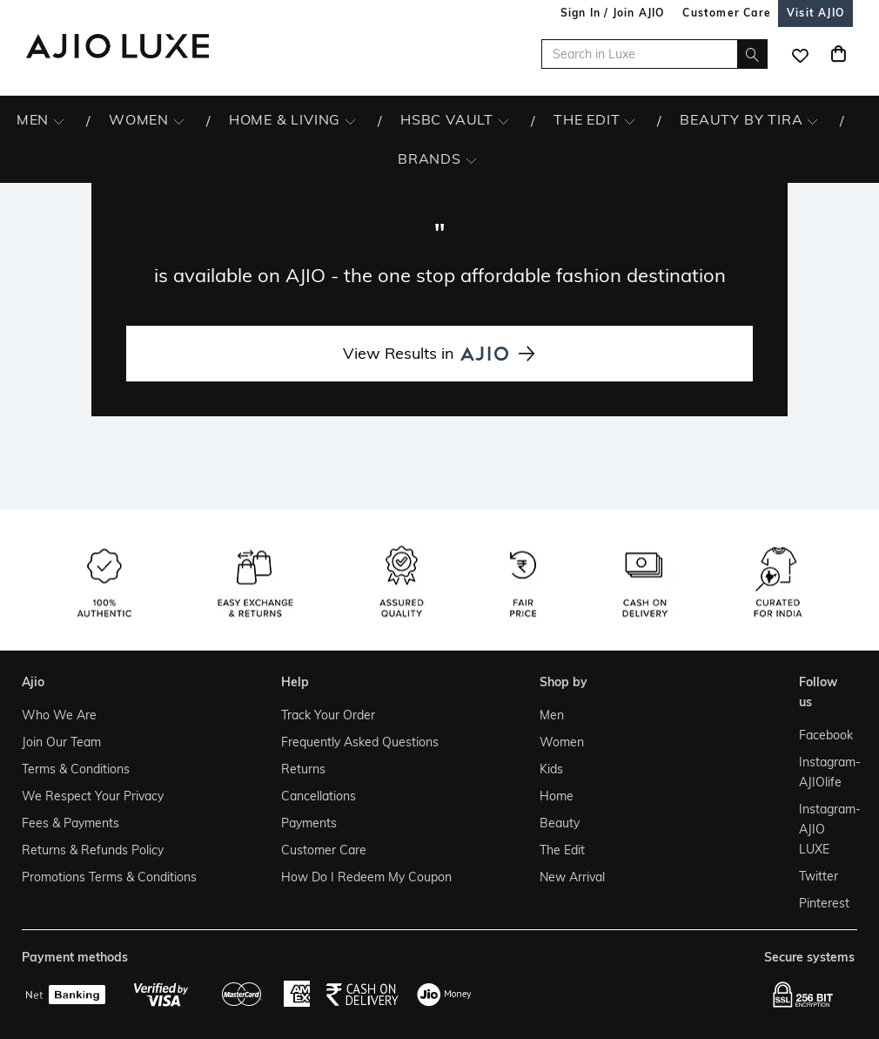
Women (562, 742)
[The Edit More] (630, 120)
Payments (309, 823)
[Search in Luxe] (654, 54)
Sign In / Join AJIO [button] (612, 12)
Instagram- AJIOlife (824, 772)
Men (552, 715)
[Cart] (838, 54)
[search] (752, 54)
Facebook (824, 735)
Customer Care (323, 850)
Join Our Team (61, 742)
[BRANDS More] (471, 159)
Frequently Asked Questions (360, 742)
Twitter (818, 876)
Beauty (560, 823)
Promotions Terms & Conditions (109, 877)
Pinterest (824, 903)
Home (557, 796)
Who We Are (59, 715)
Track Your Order (328, 715)
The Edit (562, 850)
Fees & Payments (70, 823)
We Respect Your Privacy (93, 796)
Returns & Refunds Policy (93, 850)
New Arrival (572, 877)
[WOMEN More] (179, 120)
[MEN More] (59, 120)
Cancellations (318, 796)
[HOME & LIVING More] (350, 120)
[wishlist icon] (800, 54)
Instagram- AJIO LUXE (824, 829)
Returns (303, 769)
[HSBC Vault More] (503, 120)
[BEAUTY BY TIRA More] (812, 120)
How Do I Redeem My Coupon (366, 877)
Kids (551, 769)
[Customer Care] (726, 12)
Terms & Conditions (76, 769)
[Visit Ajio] (815, 12)
